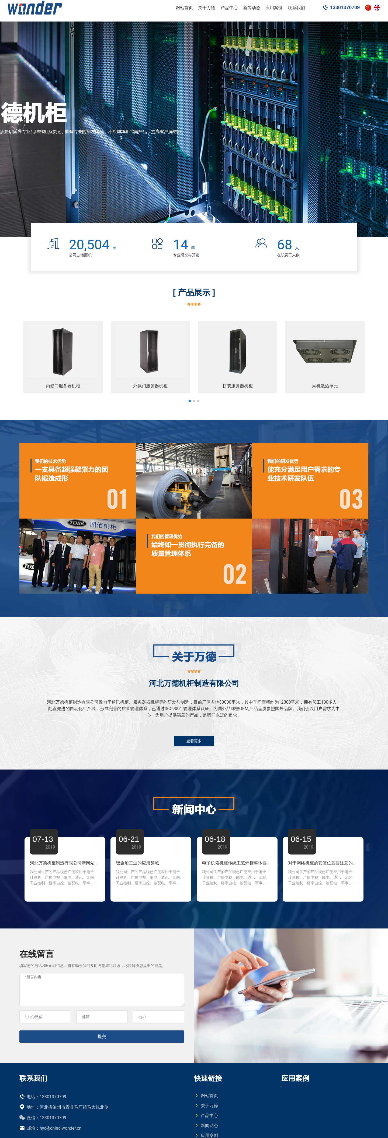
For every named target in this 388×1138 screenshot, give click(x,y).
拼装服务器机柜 (238, 385)
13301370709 (341, 10)
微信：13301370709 (42, 1117)
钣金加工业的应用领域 (137, 863)
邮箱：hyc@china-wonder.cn (50, 1128)
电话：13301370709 (42, 1096)
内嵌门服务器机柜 (63, 385)
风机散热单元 (325, 385)
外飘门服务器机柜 (150, 385)
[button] (18, 123)
